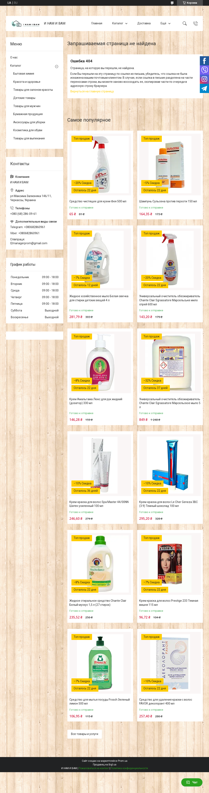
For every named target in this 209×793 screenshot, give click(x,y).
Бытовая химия (23, 73)
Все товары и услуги (84, 734)
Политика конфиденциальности (129, 768)
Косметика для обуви (27, 130)
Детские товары (24, 98)
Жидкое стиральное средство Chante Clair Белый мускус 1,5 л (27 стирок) (97, 602)
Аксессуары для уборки (29, 122)
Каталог (117, 23)
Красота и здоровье (26, 81)
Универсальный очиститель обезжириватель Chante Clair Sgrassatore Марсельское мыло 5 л (169, 403)
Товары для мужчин (26, 106)
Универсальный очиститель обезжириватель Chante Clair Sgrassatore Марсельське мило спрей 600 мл (169, 300)
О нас (14, 57)
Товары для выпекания (29, 138)
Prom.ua (122, 760)
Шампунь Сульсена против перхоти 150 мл (168, 201)
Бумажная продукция (28, 114)
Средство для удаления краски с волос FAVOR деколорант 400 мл (165, 701)
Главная (96, 23)
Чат (192, 782)
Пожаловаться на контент (94, 768)
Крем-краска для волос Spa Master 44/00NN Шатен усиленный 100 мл (99, 504)
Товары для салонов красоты (33, 89)
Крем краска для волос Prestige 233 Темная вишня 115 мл (168, 602)
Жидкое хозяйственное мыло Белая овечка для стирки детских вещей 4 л (98, 298)
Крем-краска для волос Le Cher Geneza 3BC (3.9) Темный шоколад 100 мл (168, 504)
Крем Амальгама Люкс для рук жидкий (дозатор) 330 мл (95, 401)
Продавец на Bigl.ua (104, 764)
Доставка (144, 23)
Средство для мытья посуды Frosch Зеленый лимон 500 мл (99, 701)
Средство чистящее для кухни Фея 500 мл (97, 201)
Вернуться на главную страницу (92, 91)
